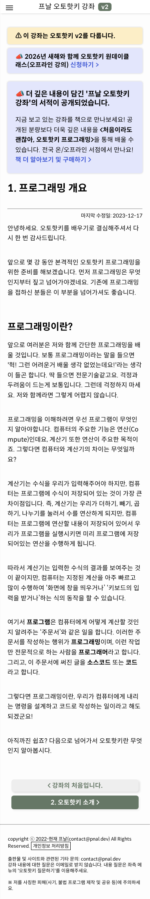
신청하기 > (84, 65)
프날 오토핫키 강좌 (75, 6)
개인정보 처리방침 (51, 846)
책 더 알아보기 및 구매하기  (53, 160)
